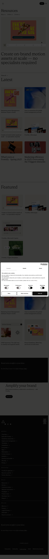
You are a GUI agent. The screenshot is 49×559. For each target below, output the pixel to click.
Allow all (40, 293)
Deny (9, 293)
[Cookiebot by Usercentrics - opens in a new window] (41, 264)
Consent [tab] (8, 268)
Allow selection (24, 293)
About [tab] (40, 268)
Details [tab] (24, 268)
